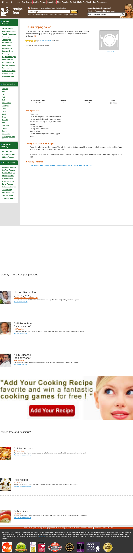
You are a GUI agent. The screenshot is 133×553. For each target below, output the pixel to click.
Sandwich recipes (8, 65)
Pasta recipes (7, 42)
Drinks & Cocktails (8, 71)
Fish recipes (6, 40)
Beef (3, 91)
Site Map (110, 528)
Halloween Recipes (9, 187)
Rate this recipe (45, 40)
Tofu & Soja (6, 134)
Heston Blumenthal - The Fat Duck (26, 298)
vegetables (35, 165)
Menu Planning (63, 2)
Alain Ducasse (19, 360)
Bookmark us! (102, 2)
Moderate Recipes (8, 154)
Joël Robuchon (19, 329)
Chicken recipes (19, 451)
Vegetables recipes (9, 57)
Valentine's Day (7, 178)
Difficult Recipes (8, 157)
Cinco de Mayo (7, 195)
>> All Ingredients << (8, 138)
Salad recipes (7, 48)
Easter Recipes (7, 184)
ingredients (78, 165)
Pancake (5, 120)
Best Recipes (27, 2)
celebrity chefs (67, 165)
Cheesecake (6, 103)
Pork (3, 97)
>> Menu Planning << (8, 199)
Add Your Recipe (89, 2)
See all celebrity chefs (20, 302)
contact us (42, 536)
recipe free (18, 10)
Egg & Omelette (7, 59)
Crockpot (5, 105)
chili (55, 14)
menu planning (56, 165)
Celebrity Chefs (76, 2)
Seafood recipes (8, 62)
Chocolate (5, 125)
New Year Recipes (8, 170)
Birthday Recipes (8, 175)
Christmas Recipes (9, 167)
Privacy (96, 528)
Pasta (4, 111)
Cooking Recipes (39, 2)
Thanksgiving (7, 190)
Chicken (5, 89)
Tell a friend (102, 528)
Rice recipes (6, 54)
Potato (4, 128)
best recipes (44, 165)
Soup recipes (6, 45)
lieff (35, 36)
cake (51, 14)
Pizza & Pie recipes (9, 34)
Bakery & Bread (7, 51)
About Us (90, 528)
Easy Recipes (7, 151)
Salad (4, 114)
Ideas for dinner (7, 73)
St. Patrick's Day (8, 181)
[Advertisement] (75, 76)
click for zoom (109, 51)
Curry (4, 108)
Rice (3, 122)
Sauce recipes (7, 68)
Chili (3, 100)
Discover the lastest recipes (22, 455)
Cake (3, 94)
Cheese (4, 131)
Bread (4, 117)
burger (66, 14)
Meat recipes (6, 37)
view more (73, 14)
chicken (45, 14)
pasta (60, 14)
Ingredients (51, 2)
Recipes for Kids (8, 192)
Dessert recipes (7, 28)
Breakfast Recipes (8, 173)
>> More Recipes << (8, 78)
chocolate (38, 14)
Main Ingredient (9, 84)
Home (18, 2)
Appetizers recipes (9, 31)
